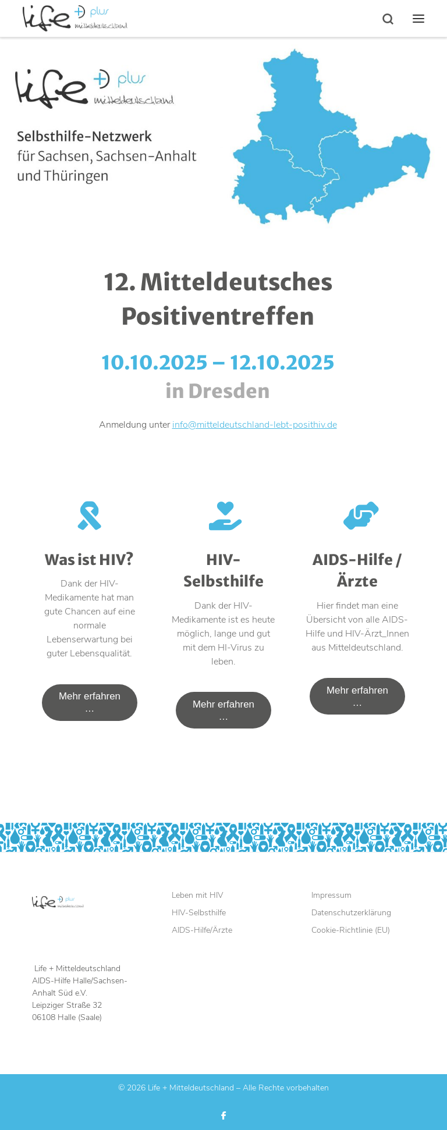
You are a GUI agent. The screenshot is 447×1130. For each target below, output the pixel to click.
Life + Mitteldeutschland (191, 1087)
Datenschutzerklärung (351, 913)
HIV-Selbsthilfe (199, 913)
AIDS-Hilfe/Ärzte (202, 930)
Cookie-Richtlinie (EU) (350, 930)
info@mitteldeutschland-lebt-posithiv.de (254, 424)
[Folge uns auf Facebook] (223, 1116)
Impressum (331, 895)
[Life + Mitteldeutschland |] (75, 17)
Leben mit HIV (198, 895)
